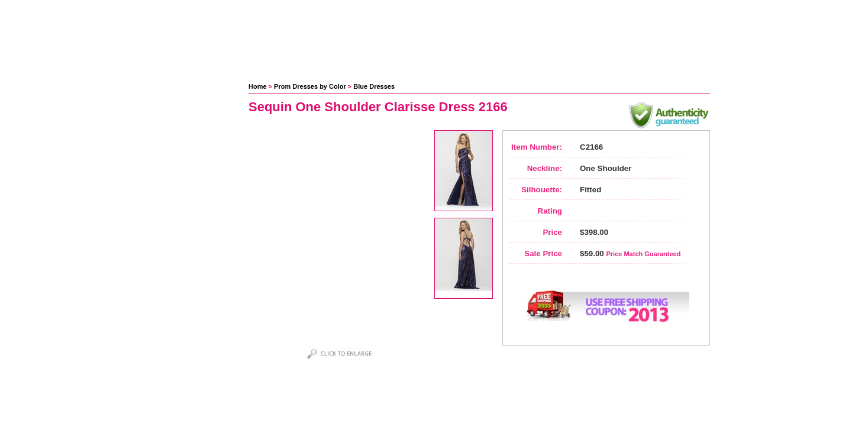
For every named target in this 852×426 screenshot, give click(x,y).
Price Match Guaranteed (643, 253)
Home (257, 86)
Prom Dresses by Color (310, 86)
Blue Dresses (374, 86)
